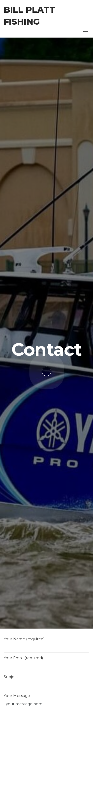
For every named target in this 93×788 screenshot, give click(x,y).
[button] (85, 32)
